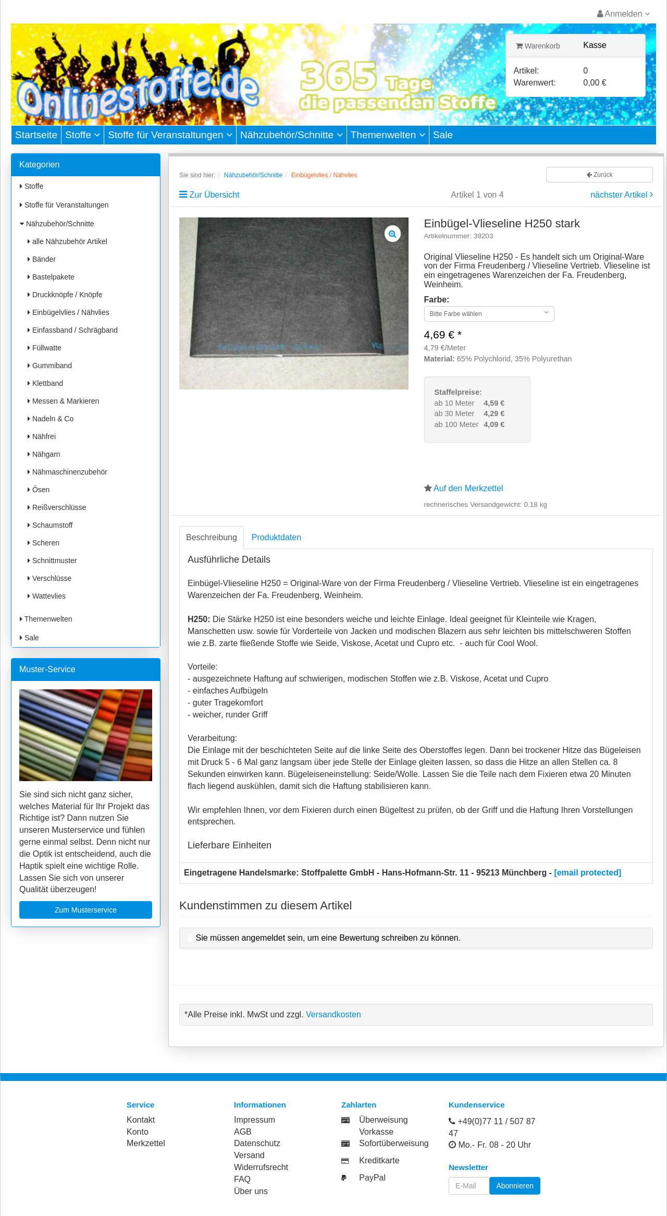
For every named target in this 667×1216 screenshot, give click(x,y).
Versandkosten (333, 1014)
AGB (243, 1131)
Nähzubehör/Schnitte (291, 134)
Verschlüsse (49, 578)
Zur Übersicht (214, 194)
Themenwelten (388, 134)
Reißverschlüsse (57, 507)
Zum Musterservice (86, 910)
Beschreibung (211, 537)
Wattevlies (47, 596)
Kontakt (141, 1119)
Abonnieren (515, 1186)
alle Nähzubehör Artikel (67, 241)
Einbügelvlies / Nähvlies (68, 312)
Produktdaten (276, 537)
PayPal (372, 1177)
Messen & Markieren (63, 401)
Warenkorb (538, 46)
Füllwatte (44, 348)
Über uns (251, 1191)
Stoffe (82, 134)
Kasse (594, 45)
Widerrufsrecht (261, 1167)
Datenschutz (257, 1143)
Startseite (36, 134)
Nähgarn (44, 454)
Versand (249, 1155)
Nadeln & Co (50, 419)
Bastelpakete (51, 277)
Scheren (43, 543)
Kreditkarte (379, 1160)
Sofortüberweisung (393, 1143)
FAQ (242, 1179)
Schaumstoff (50, 525)
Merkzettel (146, 1143)
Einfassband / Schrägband (73, 330)
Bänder (42, 259)
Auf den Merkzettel (468, 488)
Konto (138, 1131)
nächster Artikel (620, 194)
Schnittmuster (52, 560)
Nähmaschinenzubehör (67, 472)
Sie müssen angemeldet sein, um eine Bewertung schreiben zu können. (328, 937)
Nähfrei (42, 436)
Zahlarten (359, 1104)
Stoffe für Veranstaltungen (170, 134)
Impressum (254, 1119)
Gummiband (50, 365)
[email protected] (587, 872)
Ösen (39, 489)
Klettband (45, 383)
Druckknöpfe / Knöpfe (65, 294)
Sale (443, 134)
